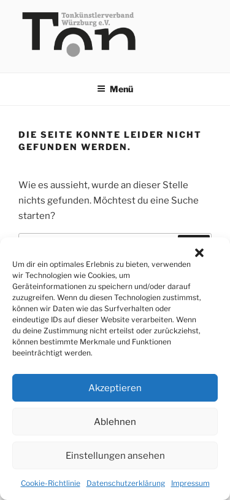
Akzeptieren (115, 388)
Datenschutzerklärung (125, 483)
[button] (199, 253)
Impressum (190, 483)
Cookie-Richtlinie (50, 483)
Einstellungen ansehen (115, 455)
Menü (115, 89)
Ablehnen (115, 421)
